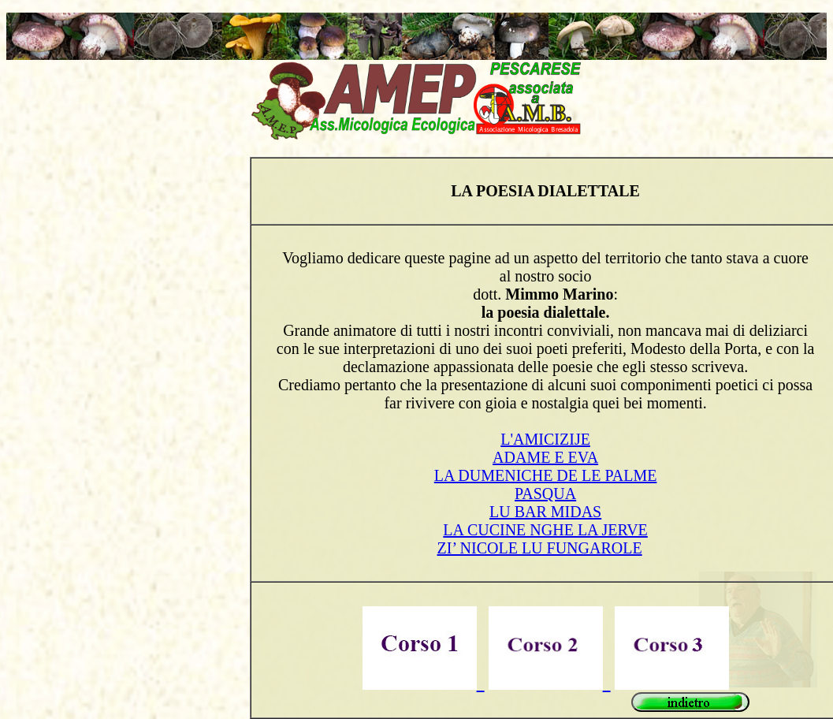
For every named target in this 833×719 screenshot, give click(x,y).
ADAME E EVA (545, 457)
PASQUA (545, 493)
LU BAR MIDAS (545, 511)
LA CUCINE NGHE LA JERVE (545, 529)
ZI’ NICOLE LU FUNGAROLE (539, 548)
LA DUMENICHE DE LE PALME (545, 475)
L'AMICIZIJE (545, 439)
